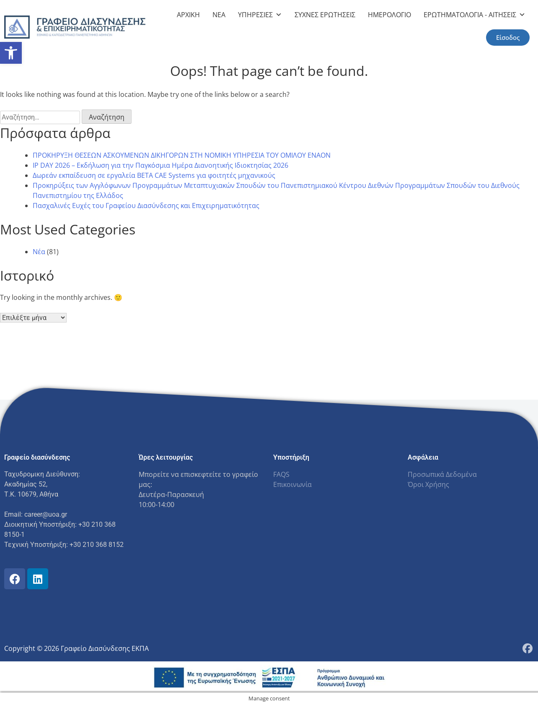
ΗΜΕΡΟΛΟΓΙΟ (389, 14)
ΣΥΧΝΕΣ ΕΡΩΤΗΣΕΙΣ (325, 14)
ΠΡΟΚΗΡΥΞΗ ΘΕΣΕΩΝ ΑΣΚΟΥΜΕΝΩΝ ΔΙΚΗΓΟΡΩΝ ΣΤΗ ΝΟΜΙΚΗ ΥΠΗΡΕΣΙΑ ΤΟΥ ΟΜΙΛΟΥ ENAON (182, 155)
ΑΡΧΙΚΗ (188, 14)
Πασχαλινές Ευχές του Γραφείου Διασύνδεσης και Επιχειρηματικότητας (146, 205)
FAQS (281, 474)
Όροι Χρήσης (428, 484)
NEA (218, 14)
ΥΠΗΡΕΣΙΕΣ (260, 14)
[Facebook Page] (527, 648)
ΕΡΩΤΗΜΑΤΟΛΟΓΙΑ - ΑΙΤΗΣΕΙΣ (474, 14)
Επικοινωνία (292, 484)
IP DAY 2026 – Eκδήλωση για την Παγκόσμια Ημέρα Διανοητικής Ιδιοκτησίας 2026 (160, 165)
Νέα (39, 251)
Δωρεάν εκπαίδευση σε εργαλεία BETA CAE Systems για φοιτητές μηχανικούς (154, 175)
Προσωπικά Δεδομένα (442, 474)
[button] (11, 53)
